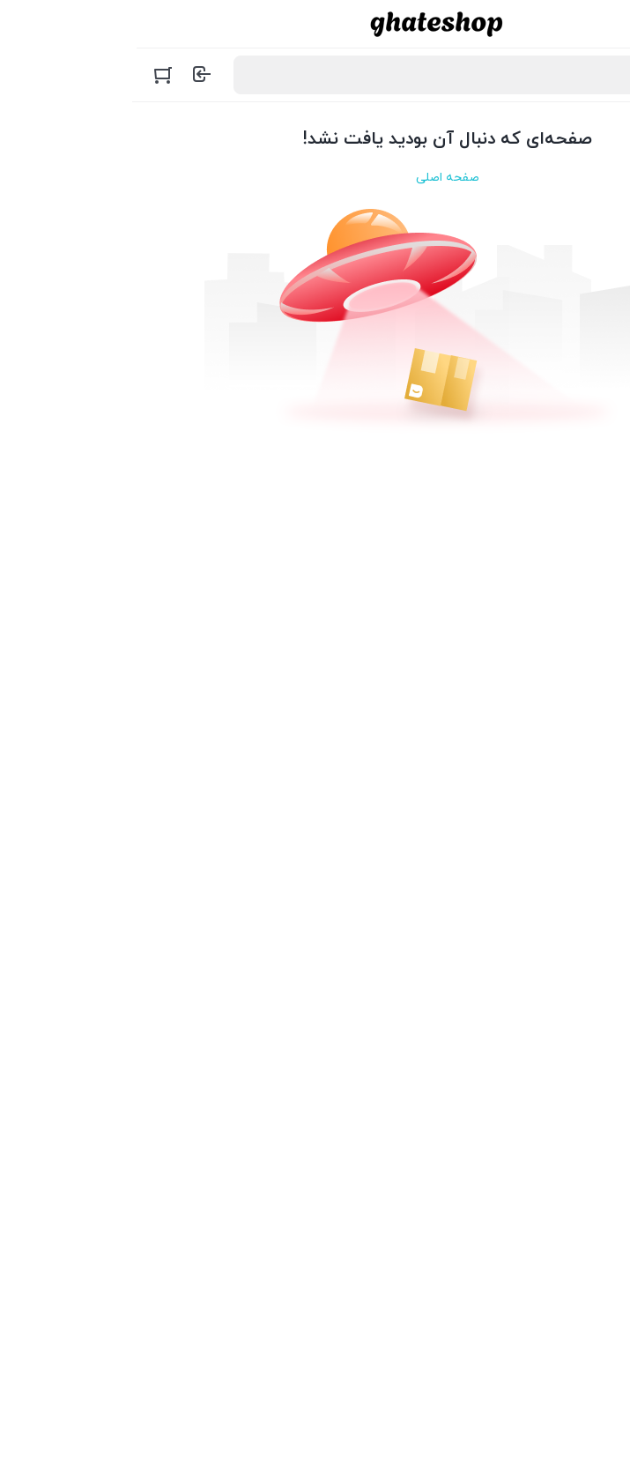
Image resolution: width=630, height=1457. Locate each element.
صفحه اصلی (315, 177)
